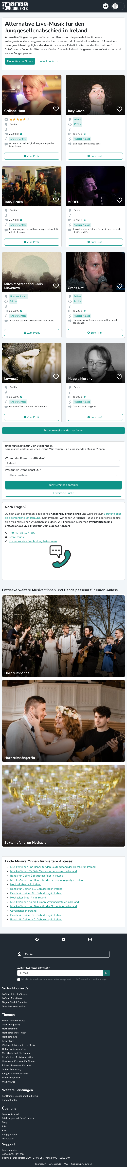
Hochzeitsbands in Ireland (25, 884)
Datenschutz (55, 1163)
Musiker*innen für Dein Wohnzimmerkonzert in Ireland (43, 871)
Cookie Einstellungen (81, 1163)
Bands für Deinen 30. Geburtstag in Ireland (36, 915)
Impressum (40, 1163)
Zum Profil (33, 156)
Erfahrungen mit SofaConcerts (18, 1118)
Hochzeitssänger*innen (14, 1032)
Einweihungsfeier (11, 1077)
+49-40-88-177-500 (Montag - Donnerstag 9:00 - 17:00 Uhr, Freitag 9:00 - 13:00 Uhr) (36, 1156)
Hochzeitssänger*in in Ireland (28, 897)
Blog (4, 1122)
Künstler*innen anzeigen (63, 485)
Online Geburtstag (11, 1069)
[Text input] (60, 973)
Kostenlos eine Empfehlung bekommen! (33, 541)
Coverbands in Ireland (23, 911)
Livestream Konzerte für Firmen (18, 1061)
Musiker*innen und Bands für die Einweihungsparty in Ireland (47, 880)
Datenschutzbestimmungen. (93, 979)
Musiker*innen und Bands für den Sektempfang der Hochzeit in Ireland (53, 867)
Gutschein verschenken (14, 1006)
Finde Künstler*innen (20, 61)
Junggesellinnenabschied (15, 1073)
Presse (5, 1130)
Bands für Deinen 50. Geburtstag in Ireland (36, 889)
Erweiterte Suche (63, 493)
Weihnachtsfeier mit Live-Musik (18, 1045)
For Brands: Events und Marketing (20, 1096)
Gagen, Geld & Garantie (14, 1002)
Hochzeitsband (9, 1028)
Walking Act (8, 1081)
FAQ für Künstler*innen (14, 994)
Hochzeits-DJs (9, 1036)
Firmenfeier (8, 1041)
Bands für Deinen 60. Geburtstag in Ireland (36, 893)
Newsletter (8, 1138)
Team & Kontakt (10, 1114)
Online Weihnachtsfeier (14, 1049)
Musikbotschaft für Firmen (16, 1053)
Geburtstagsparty (11, 1024)
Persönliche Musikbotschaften (17, 1057)
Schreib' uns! (16, 537)
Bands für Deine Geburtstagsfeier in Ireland (36, 876)
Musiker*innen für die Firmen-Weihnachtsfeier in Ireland (44, 902)
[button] (118, 6)
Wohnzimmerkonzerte (13, 1020)
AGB (66, 1163)
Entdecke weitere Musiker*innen (63, 430)
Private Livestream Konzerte (16, 1065)
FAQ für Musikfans (12, 998)
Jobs (4, 1126)
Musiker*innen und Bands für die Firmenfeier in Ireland (43, 906)
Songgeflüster (9, 1100)
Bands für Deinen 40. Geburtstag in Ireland (36, 919)
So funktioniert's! (49, 61)
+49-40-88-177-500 (22, 533)
